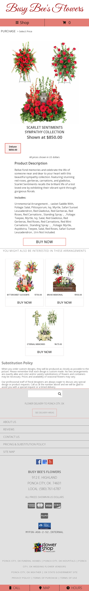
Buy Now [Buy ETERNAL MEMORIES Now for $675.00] (44, 352)
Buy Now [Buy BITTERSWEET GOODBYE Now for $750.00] (24, 302)
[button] (44, 526)
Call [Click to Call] (14, 588)
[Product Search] (45, 393)
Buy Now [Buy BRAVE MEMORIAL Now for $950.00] (64, 302)
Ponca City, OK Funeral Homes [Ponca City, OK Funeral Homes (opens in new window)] (21, 560)
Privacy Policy (21, 577)
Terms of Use (68, 577)
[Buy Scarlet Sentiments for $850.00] (44, 242)
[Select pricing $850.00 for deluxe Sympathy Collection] (12, 148)
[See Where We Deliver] (44, 412)
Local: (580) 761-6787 (44, 489)
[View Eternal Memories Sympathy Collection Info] (44, 325)
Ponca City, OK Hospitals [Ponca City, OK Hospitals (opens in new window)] (60, 560)
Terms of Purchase (45, 577)
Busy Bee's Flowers (44, 9)
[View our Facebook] (38, 463)
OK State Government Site (61, 572)
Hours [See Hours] (74, 588)
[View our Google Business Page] (44, 463)
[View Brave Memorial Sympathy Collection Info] (64, 276)
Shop (22, 22)
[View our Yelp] (50, 463)
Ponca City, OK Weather (26, 572)
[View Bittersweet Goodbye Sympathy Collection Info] (24, 276)
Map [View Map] (44, 588)
